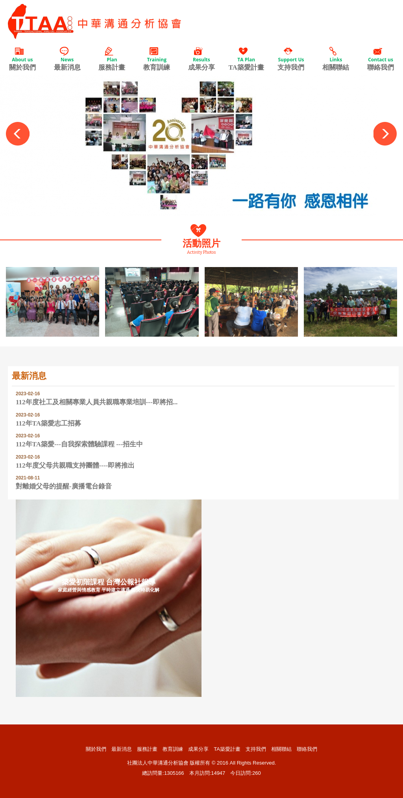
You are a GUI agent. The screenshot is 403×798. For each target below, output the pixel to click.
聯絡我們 (380, 59)
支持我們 (291, 59)
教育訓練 (156, 59)
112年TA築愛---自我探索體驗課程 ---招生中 (79, 444)
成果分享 (201, 59)
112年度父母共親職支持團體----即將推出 (75, 465)
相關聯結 (335, 59)
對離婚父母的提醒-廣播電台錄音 (64, 486)
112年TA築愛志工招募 (48, 423)
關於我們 (22, 59)
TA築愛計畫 (246, 59)
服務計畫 (112, 59)
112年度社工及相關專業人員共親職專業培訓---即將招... (96, 402)
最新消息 (67, 59)
